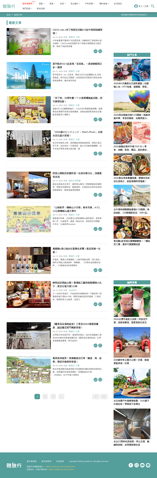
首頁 (9, 14)
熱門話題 (27, 8)
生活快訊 (118, 4)
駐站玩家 (41, 8)
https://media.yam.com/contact (61, 469)
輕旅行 (8, 6)
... (61, 396)
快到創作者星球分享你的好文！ (135, 14)
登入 (140, 6)
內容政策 (60, 461)
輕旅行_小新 (74, 37)
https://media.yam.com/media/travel (60, 466)
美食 (52, 4)
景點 (42, 4)
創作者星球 (28, 4)
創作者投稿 (32, 461)
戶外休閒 (90, 4)
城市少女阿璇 (75, 180)
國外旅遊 (104, 4)
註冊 (146, 6)
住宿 (63, 4)
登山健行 (75, 4)
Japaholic (73, 290)
